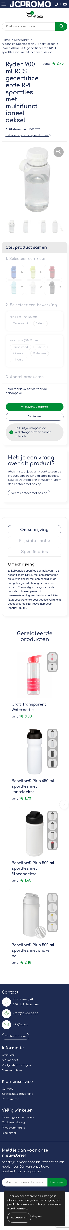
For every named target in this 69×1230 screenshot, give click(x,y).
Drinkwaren (21, 39)
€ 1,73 (21, 798)
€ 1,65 (21, 880)
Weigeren (37, 1216)
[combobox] (29, 26)
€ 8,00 (22, 716)
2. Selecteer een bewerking (31, 305)
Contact (7, 1088)
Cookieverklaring (13, 1122)
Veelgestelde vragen (16, 1065)
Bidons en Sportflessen (18, 44)
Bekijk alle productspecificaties (28, 135)
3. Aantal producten (25, 377)
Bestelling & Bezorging (17, 1093)
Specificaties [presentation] (34, 552)
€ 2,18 (21, 962)
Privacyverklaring (13, 1127)
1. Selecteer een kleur (26, 259)
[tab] (34, 529)
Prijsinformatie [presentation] (34, 541)
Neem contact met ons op (29, 493)
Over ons (8, 1054)
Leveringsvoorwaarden (18, 1117)
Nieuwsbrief (10, 1060)
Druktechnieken (12, 1070)
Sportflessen (47, 44)
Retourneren (10, 1099)
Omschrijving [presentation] (34, 530)
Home (6, 39)
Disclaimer (9, 1133)
